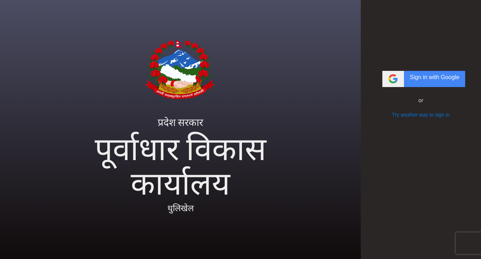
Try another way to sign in (421, 115)
